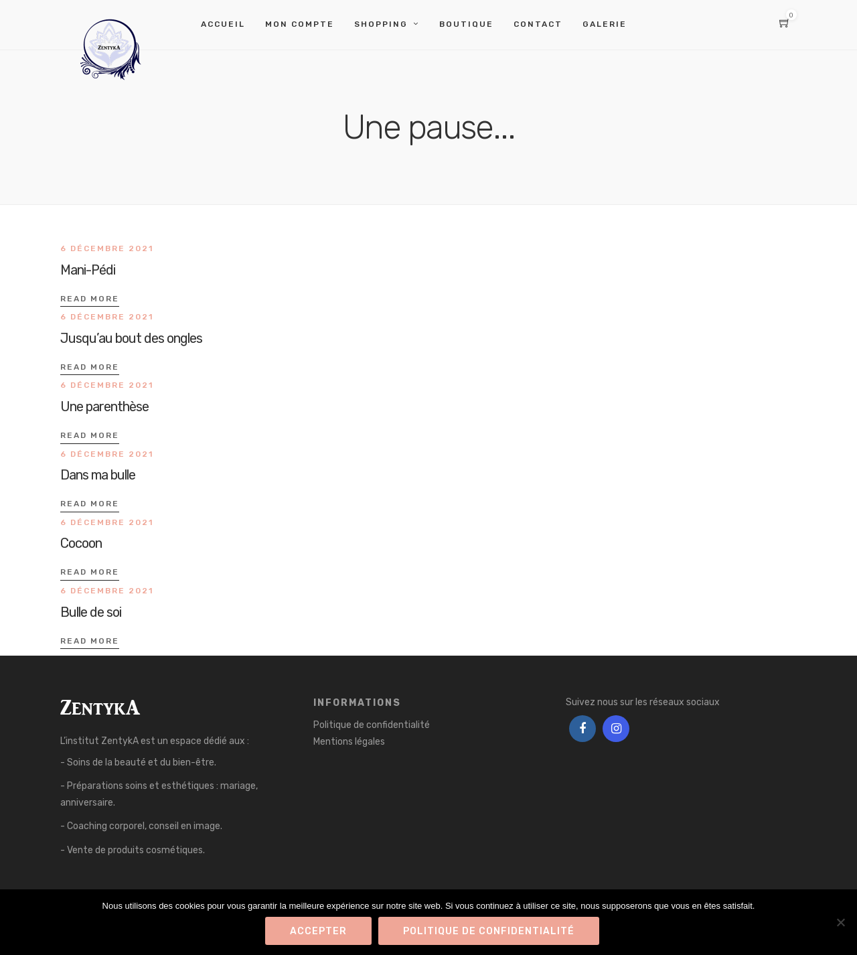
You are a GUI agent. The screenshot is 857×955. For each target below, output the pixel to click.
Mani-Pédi (87, 270)
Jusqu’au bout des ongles (131, 338)
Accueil (223, 24)
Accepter (318, 931)
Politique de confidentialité (371, 725)
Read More (89, 298)
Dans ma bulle (97, 475)
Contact (538, 24)
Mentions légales (349, 741)
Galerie (604, 24)
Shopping (381, 24)
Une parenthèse (104, 406)
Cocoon (81, 543)
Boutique (466, 24)
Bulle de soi (90, 612)
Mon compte (299, 24)
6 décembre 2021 (106, 248)
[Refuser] (840, 922)
